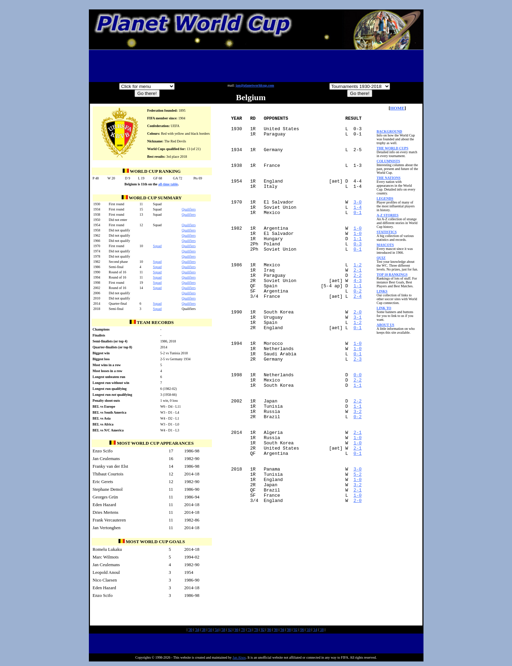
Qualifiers (189, 209)
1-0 (357, 253)
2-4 (357, 335)
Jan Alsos (239, 659)
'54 (217, 631)
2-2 (357, 309)
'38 (203, 631)
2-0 (357, 353)
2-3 (357, 410)
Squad (157, 246)
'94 (282, 631)
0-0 (357, 429)
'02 (295, 631)
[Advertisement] (256, 66)
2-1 (357, 303)
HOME (397, 108)
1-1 (357, 265)
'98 (289, 631)
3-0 (357, 222)
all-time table (168, 184)
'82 (262, 631)
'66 (236, 631)
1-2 (357, 297)
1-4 (357, 228)
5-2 (357, 548)
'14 (315, 631)
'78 (256, 631)
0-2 (357, 328)
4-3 (357, 316)
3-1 (357, 360)
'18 (322, 631)
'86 (269, 631)
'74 (249, 631)
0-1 (357, 234)
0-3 (357, 272)
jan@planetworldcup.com (255, 85)
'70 (243, 631)
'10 (308, 631)
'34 (197, 631)
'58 (223, 631)
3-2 (357, 473)
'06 (302, 631)
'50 (210, 631)
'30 (190, 631)
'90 (276, 631)
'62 (230, 631)
